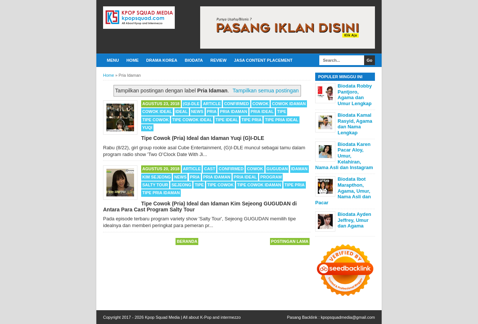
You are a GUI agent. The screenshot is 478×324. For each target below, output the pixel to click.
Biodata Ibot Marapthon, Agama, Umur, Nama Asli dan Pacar (343, 190)
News (197, 111)
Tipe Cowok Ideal (192, 119)
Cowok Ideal (157, 111)
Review (218, 60)
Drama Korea (161, 60)
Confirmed (236, 103)
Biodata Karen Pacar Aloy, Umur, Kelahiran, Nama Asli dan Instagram (344, 155)
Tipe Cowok (155, 119)
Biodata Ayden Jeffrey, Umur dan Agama (354, 220)
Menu (113, 60)
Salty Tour (155, 185)
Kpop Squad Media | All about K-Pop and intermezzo (193, 317)
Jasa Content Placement (263, 60)
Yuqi (147, 127)
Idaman (299, 168)
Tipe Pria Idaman (161, 192)
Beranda (187, 241)
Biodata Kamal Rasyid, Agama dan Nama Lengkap (355, 123)
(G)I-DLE (191, 103)
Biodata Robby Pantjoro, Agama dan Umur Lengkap (355, 94)
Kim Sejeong (156, 177)
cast (209, 168)
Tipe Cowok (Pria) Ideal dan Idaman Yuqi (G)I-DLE (202, 138)
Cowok (260, 103)
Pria (212, 111)
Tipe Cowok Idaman (259, 185)
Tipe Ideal (226, 119)
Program (271, 177)
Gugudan (277, 168)
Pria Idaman (233, 111)
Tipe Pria (252, 119)
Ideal (182, 111)
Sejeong (181, 185)
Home (132, 60)
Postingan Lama (289, 241)
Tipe (281, 111)
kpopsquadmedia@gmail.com (348, 317)
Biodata (194, 60)
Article (212, 103)
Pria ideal (262, 111)
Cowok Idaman (288, 103)
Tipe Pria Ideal (281, 119)
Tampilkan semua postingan (266, 91)
